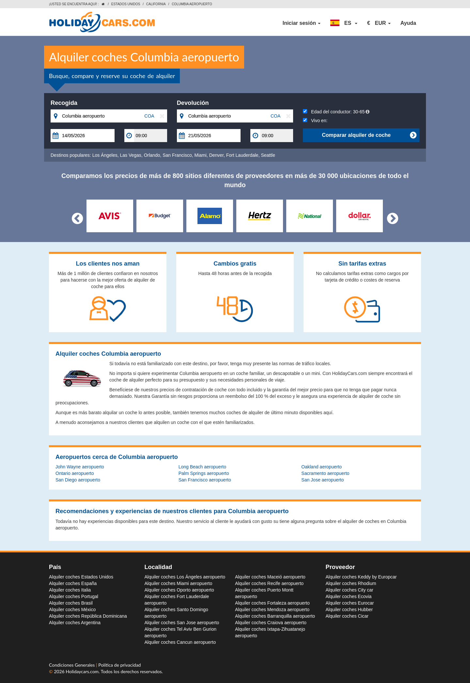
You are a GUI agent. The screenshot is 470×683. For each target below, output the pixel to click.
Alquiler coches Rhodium (351, 583)
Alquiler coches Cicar (347, 616)
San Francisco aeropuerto (205, 479)
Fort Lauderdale (242, 155)
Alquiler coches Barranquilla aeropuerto (275, 616)
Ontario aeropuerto (74, 473)
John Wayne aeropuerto (79, 466)
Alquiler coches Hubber (349, 609)
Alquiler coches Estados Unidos (81, 576)
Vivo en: (315, 120)
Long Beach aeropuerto (202, 466)
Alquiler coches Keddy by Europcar (361, 576)
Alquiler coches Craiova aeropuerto (270, 622)
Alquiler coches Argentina (75, 622)
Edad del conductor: (336, 111)
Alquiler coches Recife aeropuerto (269, 583)
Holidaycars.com (82, 671)
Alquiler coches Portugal (73, 596)
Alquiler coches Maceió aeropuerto (270, 576)
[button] (343, 23)
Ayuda (408, 23)
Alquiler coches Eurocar (350, 603)
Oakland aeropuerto (321, 466)
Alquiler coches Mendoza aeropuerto (272, 609)
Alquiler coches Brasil (71, 603)
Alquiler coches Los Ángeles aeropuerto (185, 576)
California (156, 4)
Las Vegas (130, 155)
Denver (216, 155)
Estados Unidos (125, 4)
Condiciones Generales (72, 665)
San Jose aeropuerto (322, 479)
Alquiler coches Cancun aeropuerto (180, 642)
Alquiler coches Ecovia (349, 596)
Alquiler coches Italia (70, 590)
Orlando (152, 155)
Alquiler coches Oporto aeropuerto (179, 590)
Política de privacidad (119, 665)
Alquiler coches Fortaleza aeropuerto (272, 603)
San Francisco (177, 155)
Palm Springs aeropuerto (204, 473)
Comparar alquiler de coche (369, 135)
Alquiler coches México (72, 609)
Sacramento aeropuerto (325, 473)
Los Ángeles (105, 155)
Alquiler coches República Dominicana (88, 616)
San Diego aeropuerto (77, 479)
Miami (201, 155)
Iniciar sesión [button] (302, 23)
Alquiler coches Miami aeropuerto (178, 583)
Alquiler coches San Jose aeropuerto (182, 622)
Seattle (268, 155)
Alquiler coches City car (349, 590)
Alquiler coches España (73, 583)
